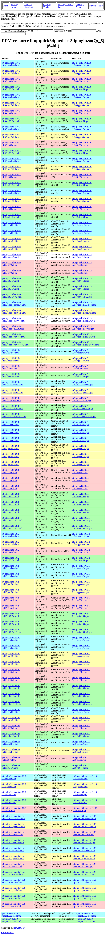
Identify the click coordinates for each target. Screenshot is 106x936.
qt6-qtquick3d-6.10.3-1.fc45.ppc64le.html (11, 72)
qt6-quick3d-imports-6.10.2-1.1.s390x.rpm (85, 809)
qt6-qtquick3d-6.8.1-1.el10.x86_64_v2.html (12, 702)
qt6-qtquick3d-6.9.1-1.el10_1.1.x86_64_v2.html (14, 415)
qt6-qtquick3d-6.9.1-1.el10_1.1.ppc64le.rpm (82, 391)
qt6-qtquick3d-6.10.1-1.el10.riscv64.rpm (82, 255)
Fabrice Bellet (7, 932)
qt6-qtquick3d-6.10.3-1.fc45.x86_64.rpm (82, 88)
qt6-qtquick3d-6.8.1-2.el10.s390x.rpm (81, 599)
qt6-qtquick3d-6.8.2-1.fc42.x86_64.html (11, 559)
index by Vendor (47, 5)
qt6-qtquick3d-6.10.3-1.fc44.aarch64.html (11, 96)
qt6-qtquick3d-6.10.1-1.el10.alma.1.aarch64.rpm (84, 303)
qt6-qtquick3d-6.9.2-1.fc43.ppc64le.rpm (81, 359)
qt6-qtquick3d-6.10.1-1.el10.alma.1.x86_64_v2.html (15, 343)
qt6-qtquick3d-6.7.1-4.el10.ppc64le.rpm (81, 718)
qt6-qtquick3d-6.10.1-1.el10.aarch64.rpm (82, 223)
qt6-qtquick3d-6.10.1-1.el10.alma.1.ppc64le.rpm (84, 311)
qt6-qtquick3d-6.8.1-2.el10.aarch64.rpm (81, 567)
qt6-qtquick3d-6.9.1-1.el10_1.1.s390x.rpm (82, 399)
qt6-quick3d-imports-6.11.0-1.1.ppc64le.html (14, 785)
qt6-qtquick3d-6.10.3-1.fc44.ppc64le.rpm (82, 104)
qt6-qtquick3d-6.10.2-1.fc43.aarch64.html (11, 159)
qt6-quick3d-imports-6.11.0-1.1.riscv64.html (14, 793)
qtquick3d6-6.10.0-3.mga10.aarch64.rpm (86, 914)
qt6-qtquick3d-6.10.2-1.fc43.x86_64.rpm (82, 183)
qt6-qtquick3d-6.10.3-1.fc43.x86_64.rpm (82, 151)
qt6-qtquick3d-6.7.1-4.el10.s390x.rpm (81, 726)
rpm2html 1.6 (20, 928)
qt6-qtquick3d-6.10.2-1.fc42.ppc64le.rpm (82, 199)
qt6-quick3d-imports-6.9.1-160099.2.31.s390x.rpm (85, 833)
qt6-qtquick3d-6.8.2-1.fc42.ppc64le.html (11, 543)
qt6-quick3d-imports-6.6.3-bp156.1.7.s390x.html (14, 905)
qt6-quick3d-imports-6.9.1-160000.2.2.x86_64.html (14, 873)
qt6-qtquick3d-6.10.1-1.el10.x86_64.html (11, 279)
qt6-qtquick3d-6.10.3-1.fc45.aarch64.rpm (82, 64)
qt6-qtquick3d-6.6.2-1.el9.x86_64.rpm (81, 766)
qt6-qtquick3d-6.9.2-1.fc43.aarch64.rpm (81, 351)
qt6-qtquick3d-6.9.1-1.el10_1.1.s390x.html (11, 399)
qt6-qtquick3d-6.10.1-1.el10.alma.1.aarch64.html (14, 303)
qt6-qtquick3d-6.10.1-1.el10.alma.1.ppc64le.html (14, 311)
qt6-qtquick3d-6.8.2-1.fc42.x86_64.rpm (81, 559)
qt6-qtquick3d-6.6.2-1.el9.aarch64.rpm (81, 742)
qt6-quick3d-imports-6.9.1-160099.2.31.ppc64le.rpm (85, 825)
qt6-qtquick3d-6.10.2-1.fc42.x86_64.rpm (82, 215)
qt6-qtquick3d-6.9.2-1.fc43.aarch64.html (11, 351)
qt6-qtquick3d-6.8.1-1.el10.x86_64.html (11, 686)
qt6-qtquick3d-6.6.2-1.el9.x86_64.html (11, 766)
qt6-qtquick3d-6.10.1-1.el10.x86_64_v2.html (12, 295)
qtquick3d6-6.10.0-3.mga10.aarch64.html (11, 914)
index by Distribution (29, 5)
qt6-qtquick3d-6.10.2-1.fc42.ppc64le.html (11, 199)
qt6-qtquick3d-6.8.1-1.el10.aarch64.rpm (81, 638)
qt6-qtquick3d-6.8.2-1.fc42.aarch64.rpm (81, 535)
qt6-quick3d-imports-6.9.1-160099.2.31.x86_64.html (14, 841)
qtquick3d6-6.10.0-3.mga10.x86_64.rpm (85, 920)
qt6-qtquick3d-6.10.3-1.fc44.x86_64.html (11, 120)
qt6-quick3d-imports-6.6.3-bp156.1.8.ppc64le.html (14, 889)
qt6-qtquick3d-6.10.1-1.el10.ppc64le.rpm (82, 239)
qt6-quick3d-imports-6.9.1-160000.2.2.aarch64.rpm (85, 849)
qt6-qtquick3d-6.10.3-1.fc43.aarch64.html (11, 128)
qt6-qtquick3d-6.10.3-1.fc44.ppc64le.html (11, 104)
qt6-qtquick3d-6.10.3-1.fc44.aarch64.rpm (82, 96)
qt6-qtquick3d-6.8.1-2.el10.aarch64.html (11, 567)
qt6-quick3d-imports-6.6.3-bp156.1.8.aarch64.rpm (85, 881)
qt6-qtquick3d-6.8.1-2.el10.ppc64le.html (11, 583)
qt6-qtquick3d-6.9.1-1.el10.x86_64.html (11, 495)
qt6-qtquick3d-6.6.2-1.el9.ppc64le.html (11, 750)
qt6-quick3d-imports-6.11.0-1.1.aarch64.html (14, 777)
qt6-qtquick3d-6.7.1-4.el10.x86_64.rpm (81, 734)
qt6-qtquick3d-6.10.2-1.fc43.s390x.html (11, 175)
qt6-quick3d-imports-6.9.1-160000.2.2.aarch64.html (14, 849)
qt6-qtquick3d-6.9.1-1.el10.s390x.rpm (81, 471)
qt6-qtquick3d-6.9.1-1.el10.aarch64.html (11, 423)
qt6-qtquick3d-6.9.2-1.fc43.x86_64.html (11, 375)
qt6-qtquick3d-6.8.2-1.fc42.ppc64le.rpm (81, 543)
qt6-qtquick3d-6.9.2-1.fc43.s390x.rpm (81, 367)
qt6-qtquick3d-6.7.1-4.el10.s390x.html (11, 726)
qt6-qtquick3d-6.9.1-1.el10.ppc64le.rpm (81, 447)
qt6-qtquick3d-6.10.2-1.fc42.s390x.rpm (82, 207)
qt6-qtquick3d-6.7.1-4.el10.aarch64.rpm (81, 710)
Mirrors (92, 6)
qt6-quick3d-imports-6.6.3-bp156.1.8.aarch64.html (14, 881)
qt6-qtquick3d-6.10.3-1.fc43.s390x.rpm (82, 144)
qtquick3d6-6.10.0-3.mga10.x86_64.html (11, 920)
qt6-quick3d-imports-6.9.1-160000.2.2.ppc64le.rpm (85, 857)
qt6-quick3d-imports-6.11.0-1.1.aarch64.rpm (85, 777)
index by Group (14, 5)
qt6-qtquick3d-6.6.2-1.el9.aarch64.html (11, 742)
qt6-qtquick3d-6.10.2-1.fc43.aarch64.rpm (82, 159)
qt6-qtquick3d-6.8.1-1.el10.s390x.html (11, 670)
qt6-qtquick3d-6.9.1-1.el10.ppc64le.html (11, 447)
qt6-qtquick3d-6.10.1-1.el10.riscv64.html (11, 255)
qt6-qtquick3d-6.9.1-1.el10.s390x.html (11, 471)
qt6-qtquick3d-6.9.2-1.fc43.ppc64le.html (11, 359)
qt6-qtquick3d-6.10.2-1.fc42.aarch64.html (11, 191)
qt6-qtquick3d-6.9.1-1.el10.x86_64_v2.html (12, 519)
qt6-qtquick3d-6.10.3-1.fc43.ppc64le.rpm (82, 136)
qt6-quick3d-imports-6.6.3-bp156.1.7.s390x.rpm (85, 905)
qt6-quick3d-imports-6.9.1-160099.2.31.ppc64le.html (14, 825)
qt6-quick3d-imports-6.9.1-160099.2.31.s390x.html (14, 833)
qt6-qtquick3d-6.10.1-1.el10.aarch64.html (11, 223)
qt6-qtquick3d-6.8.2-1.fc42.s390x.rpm (81, 551)
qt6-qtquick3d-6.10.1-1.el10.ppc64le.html (11, 239)
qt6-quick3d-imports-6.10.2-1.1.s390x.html (14, 809)
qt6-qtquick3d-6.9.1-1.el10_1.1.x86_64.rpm (82, 407)
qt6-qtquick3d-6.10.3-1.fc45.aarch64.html (11, 64)
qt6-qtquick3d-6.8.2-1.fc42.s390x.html (11, 551)
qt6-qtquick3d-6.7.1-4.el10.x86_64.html (11, 734)
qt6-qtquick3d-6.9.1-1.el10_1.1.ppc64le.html (12, 391)
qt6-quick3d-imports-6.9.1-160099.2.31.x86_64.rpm (85, 841)
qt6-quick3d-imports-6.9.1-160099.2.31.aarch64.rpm (85, 817)
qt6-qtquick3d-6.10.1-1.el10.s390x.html (11, 263)
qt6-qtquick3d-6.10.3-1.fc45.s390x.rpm (82, 80)
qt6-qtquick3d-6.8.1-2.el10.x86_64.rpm (81, 615)
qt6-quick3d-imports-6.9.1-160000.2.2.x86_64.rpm (85, 873)
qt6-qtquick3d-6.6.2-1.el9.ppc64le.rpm (81, 750)
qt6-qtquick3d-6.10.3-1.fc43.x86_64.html (11, 151)
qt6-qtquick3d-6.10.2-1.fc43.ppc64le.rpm (82, 167)
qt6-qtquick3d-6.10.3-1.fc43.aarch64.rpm (82, 128)
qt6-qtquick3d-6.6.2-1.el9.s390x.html (11, 758)
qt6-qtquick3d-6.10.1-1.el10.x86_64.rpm (82, 279)
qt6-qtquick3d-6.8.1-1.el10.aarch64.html (11, 638)
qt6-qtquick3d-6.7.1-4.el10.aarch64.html (11, 710)
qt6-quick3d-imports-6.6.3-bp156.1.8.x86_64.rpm (85, 897)
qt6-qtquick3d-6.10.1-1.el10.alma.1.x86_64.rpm (83, 335)
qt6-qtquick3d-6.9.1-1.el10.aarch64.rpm (81, 423)
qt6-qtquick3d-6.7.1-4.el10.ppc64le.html (11, 718)
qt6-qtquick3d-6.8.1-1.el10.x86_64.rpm (81, 686)
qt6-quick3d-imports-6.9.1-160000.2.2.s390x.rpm (85, 865)
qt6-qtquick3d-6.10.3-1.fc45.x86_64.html (11, 88)
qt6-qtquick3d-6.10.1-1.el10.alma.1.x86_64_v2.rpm (85, 343)
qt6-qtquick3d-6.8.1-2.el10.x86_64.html (11, 615)
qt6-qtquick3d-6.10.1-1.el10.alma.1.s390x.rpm (83, 327)
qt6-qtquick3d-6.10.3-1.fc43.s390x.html (11, 144)
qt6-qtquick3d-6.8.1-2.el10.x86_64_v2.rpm (82, 630)
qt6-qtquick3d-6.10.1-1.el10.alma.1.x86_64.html (13, 335)
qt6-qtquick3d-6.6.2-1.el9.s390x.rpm (81, 758)
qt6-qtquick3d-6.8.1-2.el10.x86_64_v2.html (12, 630)
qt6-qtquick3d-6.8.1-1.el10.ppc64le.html (11, 654)
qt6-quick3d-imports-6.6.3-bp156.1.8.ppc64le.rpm (85, 889)
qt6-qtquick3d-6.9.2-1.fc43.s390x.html (11, 367)
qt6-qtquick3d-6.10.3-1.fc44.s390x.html (11, 112)
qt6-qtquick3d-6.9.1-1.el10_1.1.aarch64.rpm (82, 383)
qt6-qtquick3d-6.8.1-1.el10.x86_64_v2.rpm (82, 702)
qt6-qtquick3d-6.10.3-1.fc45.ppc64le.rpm (82, 72)
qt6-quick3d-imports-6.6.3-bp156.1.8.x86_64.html (14, 897)
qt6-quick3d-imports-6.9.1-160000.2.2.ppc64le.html (14, 857)
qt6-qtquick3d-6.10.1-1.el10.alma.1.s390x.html (13, 327)
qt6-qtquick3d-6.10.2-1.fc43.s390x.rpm (82, 175)
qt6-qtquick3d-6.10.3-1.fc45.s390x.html (11, 80)
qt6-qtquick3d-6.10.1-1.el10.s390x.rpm (82, 263)
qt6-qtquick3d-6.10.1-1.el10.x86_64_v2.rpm (82, 295)
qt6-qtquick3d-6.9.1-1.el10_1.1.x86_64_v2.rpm (84, 415)
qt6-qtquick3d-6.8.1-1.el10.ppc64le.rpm (81, 654)
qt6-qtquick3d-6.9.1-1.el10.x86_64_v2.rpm (82, 519)
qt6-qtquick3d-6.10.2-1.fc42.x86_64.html (11, 215)
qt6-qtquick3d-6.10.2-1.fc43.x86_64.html (11, 183)
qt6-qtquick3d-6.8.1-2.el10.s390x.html (11, 599)
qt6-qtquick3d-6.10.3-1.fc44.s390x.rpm (82, 112)
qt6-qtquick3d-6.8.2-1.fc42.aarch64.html (11, 535)
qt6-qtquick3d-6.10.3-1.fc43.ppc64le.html (11, 136)
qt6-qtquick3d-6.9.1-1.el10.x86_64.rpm (81, 495)
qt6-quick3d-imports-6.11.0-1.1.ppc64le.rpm (85, 785)
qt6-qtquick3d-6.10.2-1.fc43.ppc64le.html (11, 167)
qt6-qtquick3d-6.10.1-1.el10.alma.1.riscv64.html (13, 319)
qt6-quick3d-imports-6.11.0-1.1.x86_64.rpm (85, 801)
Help (100, 6)
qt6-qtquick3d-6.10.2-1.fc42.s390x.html (11, 207)
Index (5, 6)
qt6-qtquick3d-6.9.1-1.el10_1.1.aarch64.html (12, 383)
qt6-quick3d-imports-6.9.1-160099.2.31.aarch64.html (14, 817)
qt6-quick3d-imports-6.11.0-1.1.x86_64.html (14, 801)
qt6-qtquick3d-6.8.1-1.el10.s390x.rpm (81, 670)
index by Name (80, 5)
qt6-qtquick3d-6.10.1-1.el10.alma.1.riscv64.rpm (83, 319)
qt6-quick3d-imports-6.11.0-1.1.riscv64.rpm (85, 793)
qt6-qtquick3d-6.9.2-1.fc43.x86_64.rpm (81, 375)
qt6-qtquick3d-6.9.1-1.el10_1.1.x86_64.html (12, 407)
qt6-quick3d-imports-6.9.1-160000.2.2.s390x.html (14, 865)
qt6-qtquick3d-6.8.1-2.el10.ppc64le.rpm (81, 583)
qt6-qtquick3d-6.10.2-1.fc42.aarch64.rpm (82, 191)
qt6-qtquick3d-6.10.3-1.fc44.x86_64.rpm (82, 120)
